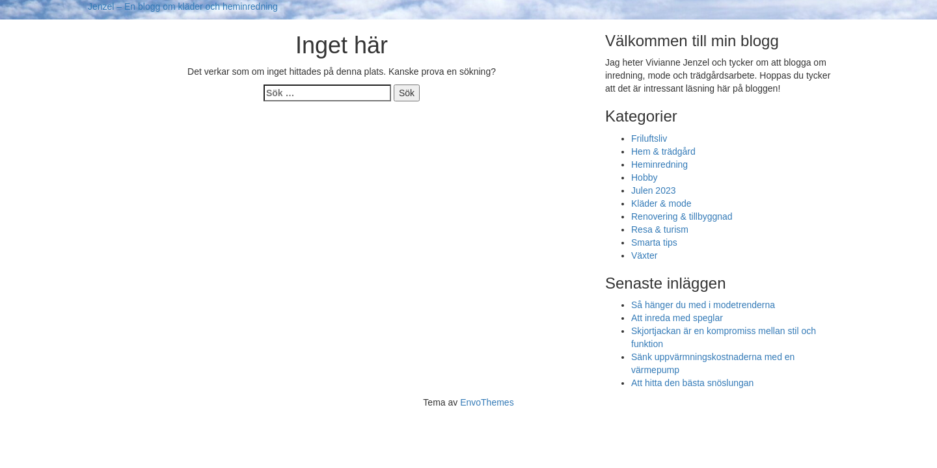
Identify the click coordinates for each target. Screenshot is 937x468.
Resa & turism (659, 229)
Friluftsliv (649, 138)
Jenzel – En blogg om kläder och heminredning (183, 6)
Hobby (644, 177)
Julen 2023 (653, 190)
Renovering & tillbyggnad (682, 216)
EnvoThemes (486, 402)
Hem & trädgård (663, 151)
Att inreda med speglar (677, 318)
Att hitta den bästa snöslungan (692, 383)
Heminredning (659, 164)
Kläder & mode (661, 203)
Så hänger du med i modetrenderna (703, 305)
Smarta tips (654, 242)
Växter (644, 255)
